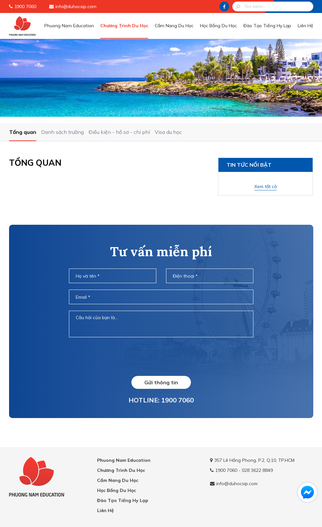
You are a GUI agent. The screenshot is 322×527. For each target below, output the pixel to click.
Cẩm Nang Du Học (174, 26)
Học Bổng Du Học (218, 26)
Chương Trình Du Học (124, 26)
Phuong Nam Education (69, 26)
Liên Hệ (305, 26)
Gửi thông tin (161, 382)
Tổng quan (22, 132)
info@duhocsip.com (75, 6)
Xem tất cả (265, 186)
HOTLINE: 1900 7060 (161, 400)
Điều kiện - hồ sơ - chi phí (119, 132)
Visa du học (168, 132)
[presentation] (161, 356)
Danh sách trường (62, 132)
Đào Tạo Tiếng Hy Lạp (267, 26)
